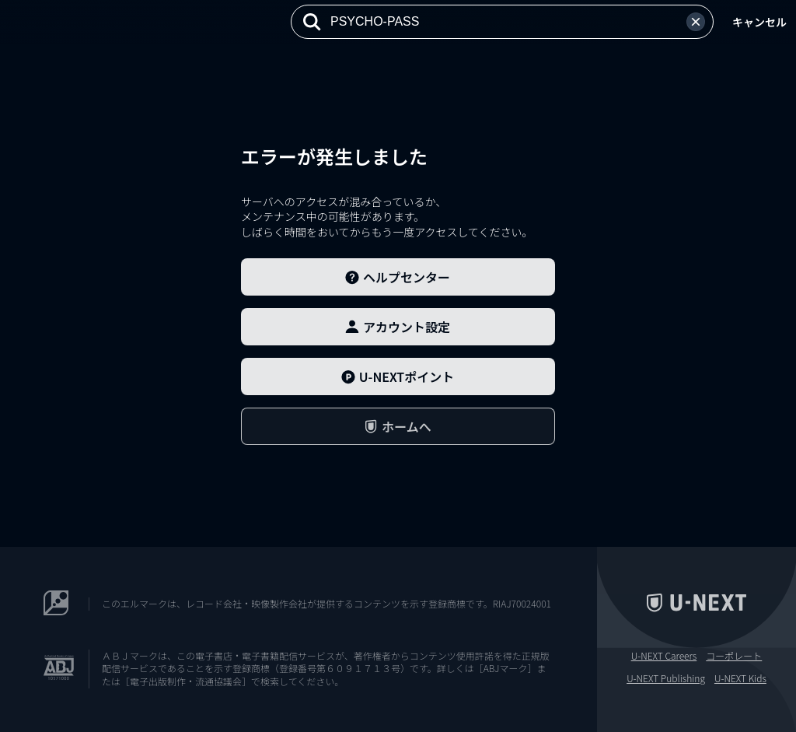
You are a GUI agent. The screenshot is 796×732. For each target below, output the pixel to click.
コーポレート (734, 656)
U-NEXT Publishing (666, 678)
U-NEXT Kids (740, 678)
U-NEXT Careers (664, 656)
